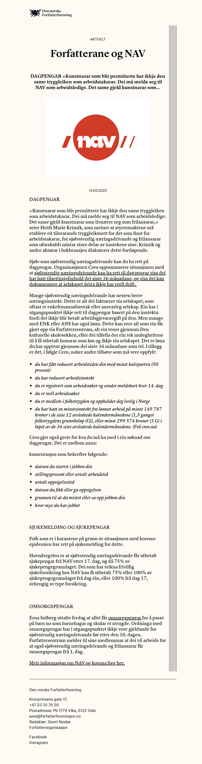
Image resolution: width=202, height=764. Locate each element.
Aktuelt (97, 39)
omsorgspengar (125, 617)
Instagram (38, 742)
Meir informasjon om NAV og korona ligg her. (77, 663)
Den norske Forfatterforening (50, 13)
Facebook (38, 736)
